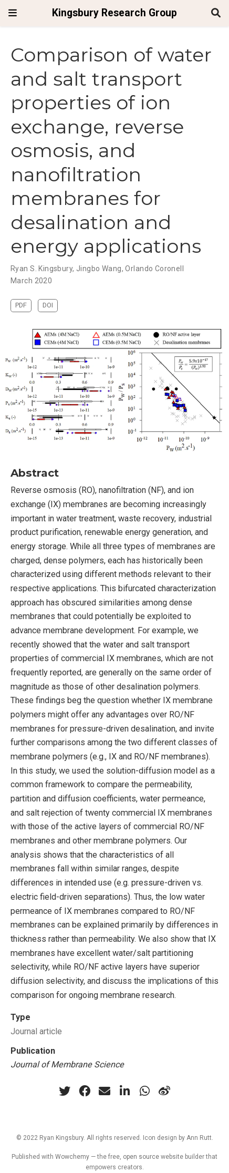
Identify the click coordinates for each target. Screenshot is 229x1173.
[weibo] (164, 1091)
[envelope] (104, 1091)
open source (141, 1156)
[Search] (216, 13)
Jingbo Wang (99, 268)
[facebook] (84, 1091)
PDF (21, 305)
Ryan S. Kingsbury (41, 268)
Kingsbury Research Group (114, 13)
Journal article (36, 1031)
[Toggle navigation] (12, 13)
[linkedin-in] (124, 1091)
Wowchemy (72, 1156)
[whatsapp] (144, 1091)
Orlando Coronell (154, 268)
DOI (48, 305)
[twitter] (64, 1091)
